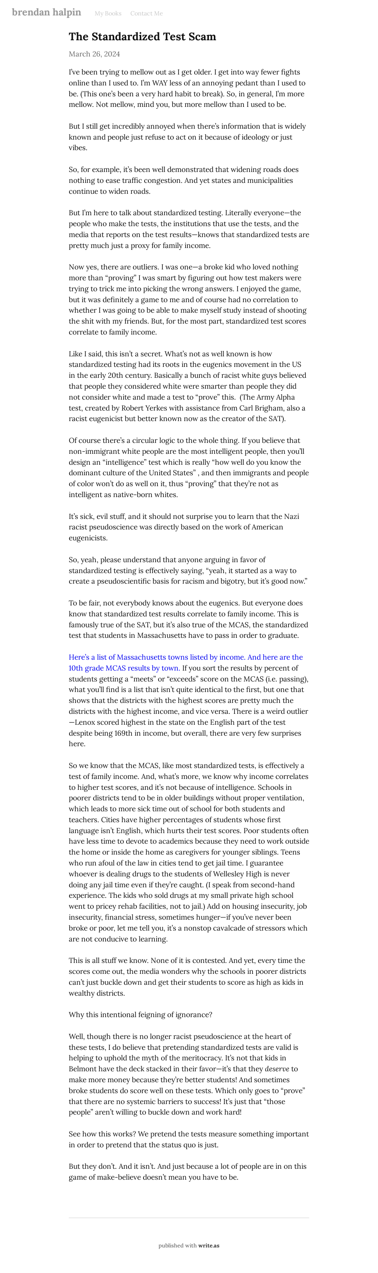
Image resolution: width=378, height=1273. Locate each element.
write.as (208, 1245)
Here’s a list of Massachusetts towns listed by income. (157, 657)
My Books (108, 13)
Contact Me (146, 13)
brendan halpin (46, 12)
